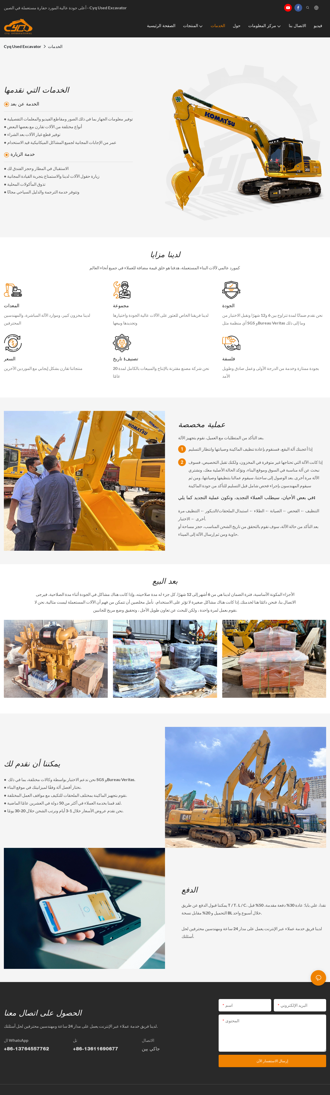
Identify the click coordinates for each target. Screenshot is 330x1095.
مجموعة (121, 306)
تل (75, 1040)
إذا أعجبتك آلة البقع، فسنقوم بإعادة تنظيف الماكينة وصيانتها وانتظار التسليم (250, 449)
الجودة (228, 306)
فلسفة (228, 359)
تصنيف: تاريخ (125, 359)
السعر (9, 359)
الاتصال (148, 1040)
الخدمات (55, 46)
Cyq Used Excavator (22, 46)
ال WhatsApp (16, 1040)
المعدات (11, 306)
